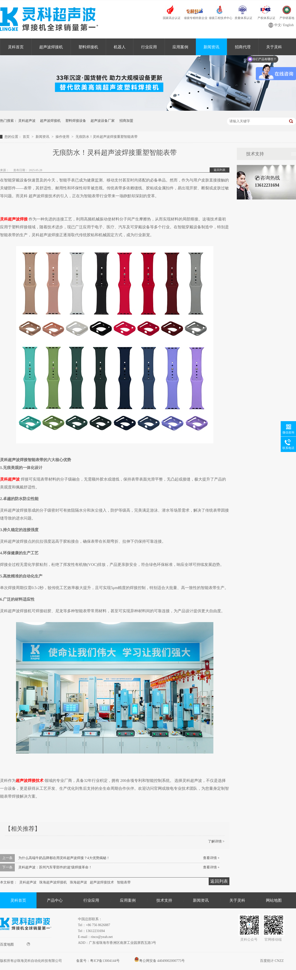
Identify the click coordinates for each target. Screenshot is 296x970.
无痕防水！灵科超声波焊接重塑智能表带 (106, 137)
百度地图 (15, 944)
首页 (27, 137)
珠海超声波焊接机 (53, 882)
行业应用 (149, 47)
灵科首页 (16, 47)
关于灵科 (237, 900)
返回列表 (219, 170)
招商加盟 (126, 121)
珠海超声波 (78, 882)
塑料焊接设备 (75, 121)
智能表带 (124, 882)
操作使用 (63, 137)
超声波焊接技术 (102, 882)
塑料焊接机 (88, 47)
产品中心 (55, 900)
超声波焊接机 (51, 47)
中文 (277, 25)
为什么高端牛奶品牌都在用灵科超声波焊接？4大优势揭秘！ (64, 858)
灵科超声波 (27, 121)
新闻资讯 (211, 47)
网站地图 (274, 900)
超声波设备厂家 (103, 121)
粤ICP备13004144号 (105, 961)
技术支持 (255, 153)
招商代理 (243, 47)
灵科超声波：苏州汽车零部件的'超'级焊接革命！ (55, 867)
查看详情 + (211, 858)
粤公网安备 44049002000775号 (159, 961)
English (288, 25)
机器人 (120, 47)
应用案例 (180, 47)
